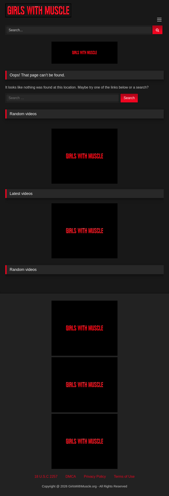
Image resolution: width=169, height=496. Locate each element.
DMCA (71, 476)
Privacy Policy (95, 476)
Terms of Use (124, 476)
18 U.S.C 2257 (45, 476)
